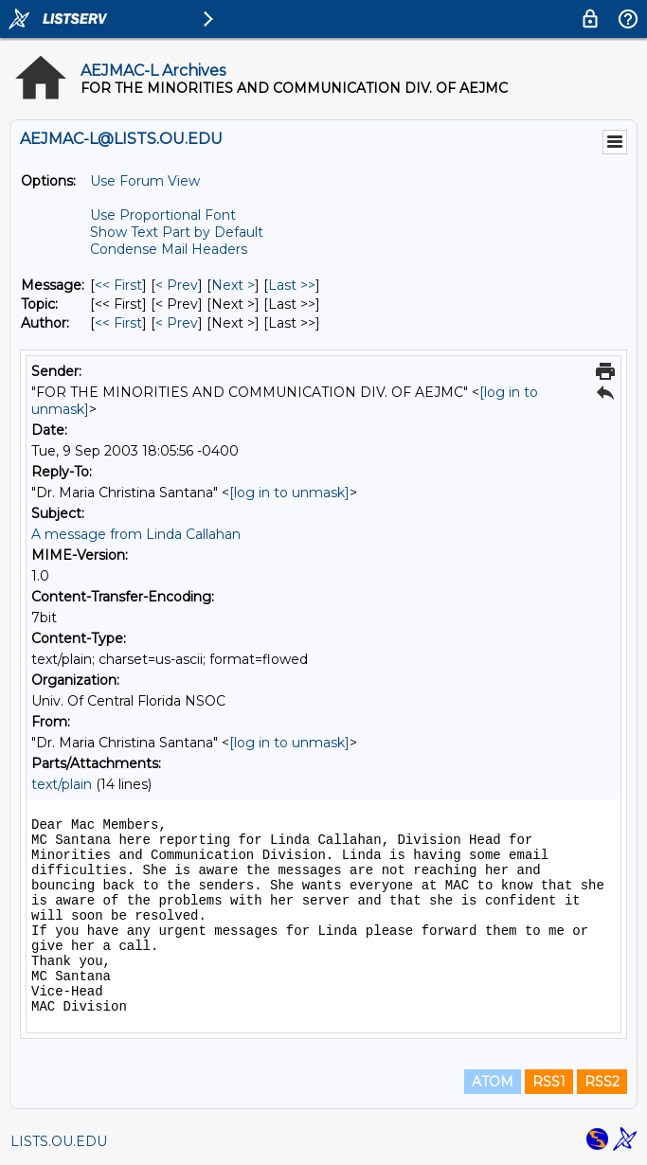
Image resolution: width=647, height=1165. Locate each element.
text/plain (61, 784)
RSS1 (549, 1081)
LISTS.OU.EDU (58, 1141)
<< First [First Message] (118, 285)
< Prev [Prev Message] (176, 285)
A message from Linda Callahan (136, 534)
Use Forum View (145, 180)
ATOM (492, 1081)
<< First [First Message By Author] (118, 323)
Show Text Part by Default (176, 232)
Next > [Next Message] (233, 285)
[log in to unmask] (289, 492)
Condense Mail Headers (168, 249)
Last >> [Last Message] (291, 285)
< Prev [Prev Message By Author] (176, 323)
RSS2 (602, 1081)
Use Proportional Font (163, 215)
